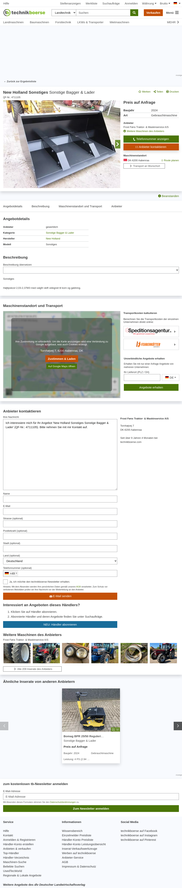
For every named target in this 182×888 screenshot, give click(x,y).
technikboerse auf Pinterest (138, 839)
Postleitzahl (15, 530)
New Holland (53, 238)
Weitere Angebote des (44, 884)
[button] (117, 144)
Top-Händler (11, 853)
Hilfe (6, 3)
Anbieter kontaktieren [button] (150, 147)
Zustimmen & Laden (62, 358)
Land (11, 555)
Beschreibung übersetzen (17, 264)
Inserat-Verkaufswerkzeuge (79, 848)
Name (6, 493)
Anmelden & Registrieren (19, 839)
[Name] (60, 499)
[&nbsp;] (60, 573)
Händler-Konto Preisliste (77, 839)
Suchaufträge (111, 3)
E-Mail (6, 506)
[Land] (60, 561)
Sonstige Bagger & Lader (60, 232)
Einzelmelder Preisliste (76, 835)
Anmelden (131, 3)
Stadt (11, 543)
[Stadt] (60, 548)
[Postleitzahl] (60, 536)
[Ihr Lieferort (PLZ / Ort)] (142, 377)
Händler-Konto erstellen (18, 844)
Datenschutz (88, 866)
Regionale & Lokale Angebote (22, 875)
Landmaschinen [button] (13, 22)
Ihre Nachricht (11, 417)
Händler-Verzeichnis (16, 857)
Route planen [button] (169, 160)
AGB (78, 586)
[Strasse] (60, 523)
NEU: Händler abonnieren (60, 624)
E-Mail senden (60, 596)
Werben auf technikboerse (79, 853)
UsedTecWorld (12, 871)
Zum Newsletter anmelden (91, 808)
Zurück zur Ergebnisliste (19, 82)
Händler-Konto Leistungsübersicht (84, 844)
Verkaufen (153, 12)
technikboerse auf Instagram (139, 835)
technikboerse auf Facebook (139, 830)
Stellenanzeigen (70, 3)
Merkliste (91, 3)
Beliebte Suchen (13, 866)
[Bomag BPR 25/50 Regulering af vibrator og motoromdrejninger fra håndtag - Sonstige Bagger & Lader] (91, 710)
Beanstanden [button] (168, 196)
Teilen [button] (158, 91)
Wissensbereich (72, 830)
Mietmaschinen (119, 22)
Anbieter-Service (72, 857)
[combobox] (10, 573)
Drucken (172, 91)
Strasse (13, 518)
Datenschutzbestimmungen (63, 802)
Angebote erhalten (151, 387)
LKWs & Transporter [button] (90, 22)
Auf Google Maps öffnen (61, 366)
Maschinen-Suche (14, 862)
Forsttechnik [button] (63, 22)
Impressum (69, 866)
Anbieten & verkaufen (17, 848)
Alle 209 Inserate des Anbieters (32, 669)
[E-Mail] (60, 511)
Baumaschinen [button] (39, 22)
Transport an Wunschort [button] (144, 166)
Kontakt (8, 835)
